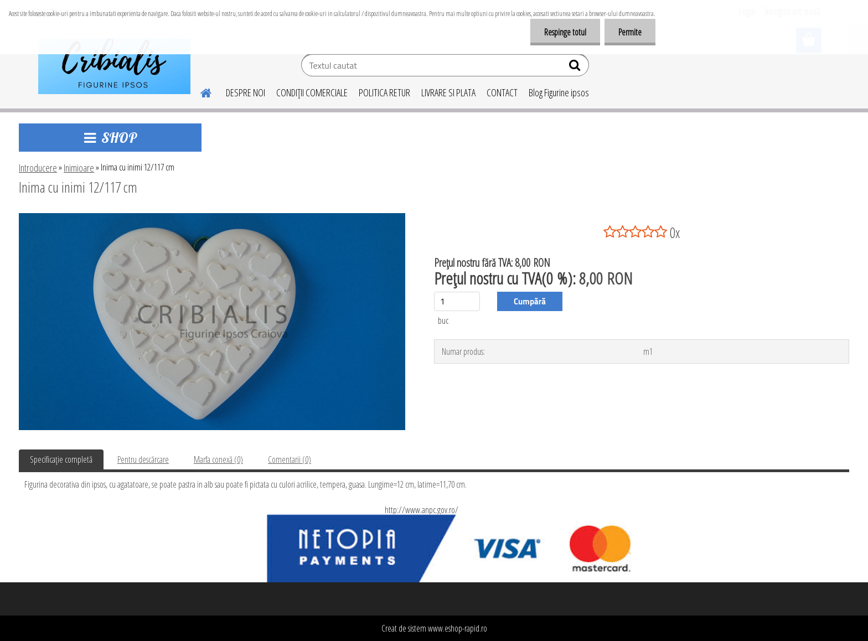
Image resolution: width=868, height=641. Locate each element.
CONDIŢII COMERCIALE (312, 92)
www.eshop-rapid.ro (457, 628)
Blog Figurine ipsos (559, 92)
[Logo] (114, 66)
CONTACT (502, 92)
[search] (576, 67)
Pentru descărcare (143, 459)
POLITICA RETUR (384, 92)
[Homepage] (199, 91)
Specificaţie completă (61, 459)
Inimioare (79, 167)
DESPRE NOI (245, 92)
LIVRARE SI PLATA (448, 92)
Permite (630, 32)
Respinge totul (565, 32)
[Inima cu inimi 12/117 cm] (212, 217)
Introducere (38, 167)
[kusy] (457, 301)
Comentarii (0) (289, 459)
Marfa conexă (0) (218, 459)
